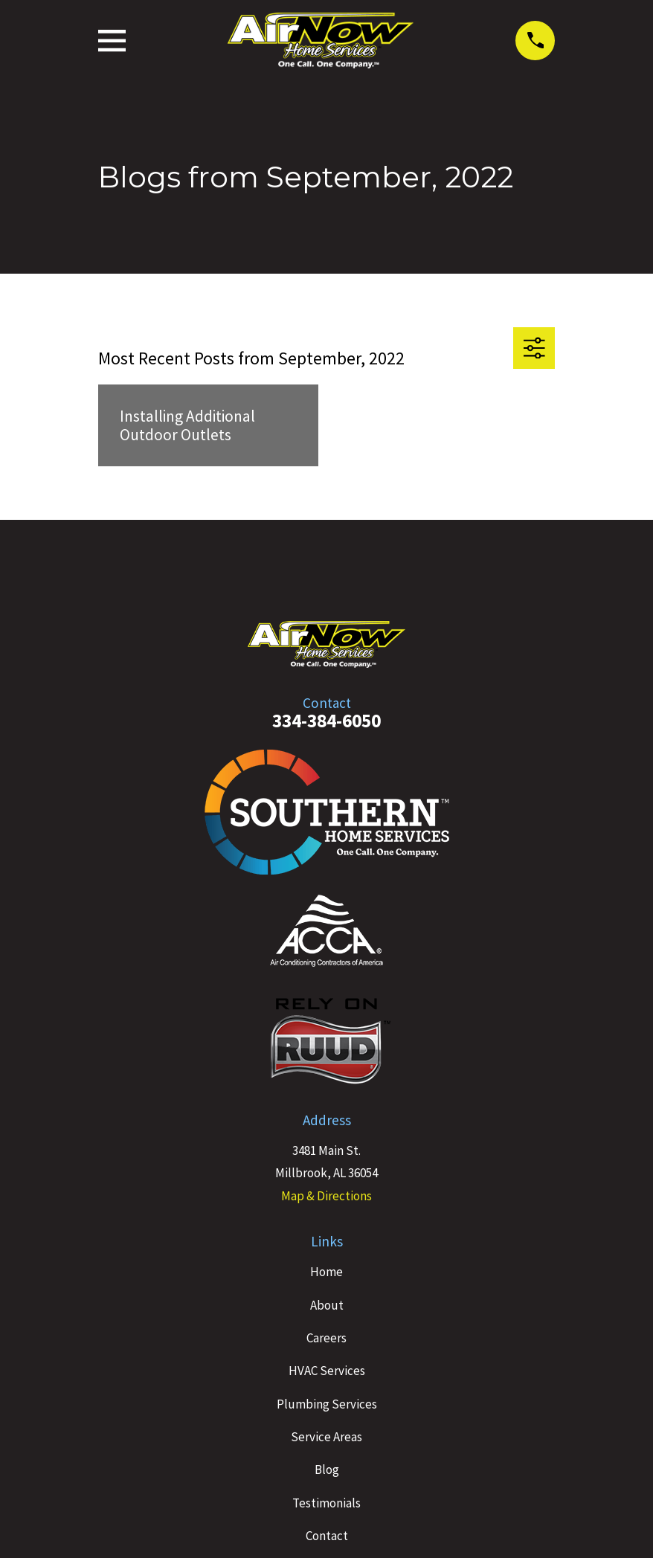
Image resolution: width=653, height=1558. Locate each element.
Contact (327, 1536)
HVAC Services (327, 1370)
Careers (326, 1338)
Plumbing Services (327, 1404)
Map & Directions (326, 1196)
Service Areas (326, 1437)
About (327, 1305)
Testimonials (326, 1503)
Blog (327, 1469)
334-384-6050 (326, 721)
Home (326, 1272)
